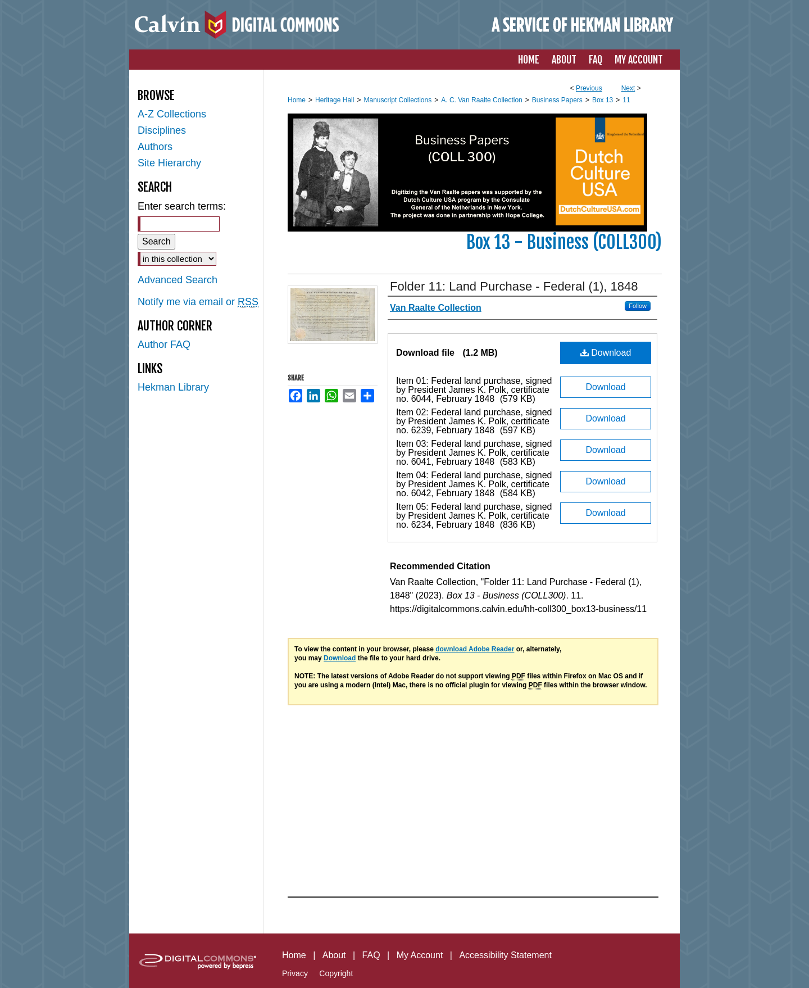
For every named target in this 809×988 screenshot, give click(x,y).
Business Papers (557, 100)
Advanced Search (177, 279)
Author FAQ (164, 344)
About (334, 955)
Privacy (295, 973)
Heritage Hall (334, 100)
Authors (155, 146)
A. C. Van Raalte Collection (481, 100)
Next (628, 88)
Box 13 (602, 100)
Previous (589, 88)
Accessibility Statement (505, 955)
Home (297, 100)
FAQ (371, 955)
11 (626, 100)
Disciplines (162, 130)
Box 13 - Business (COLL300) (564, 242)
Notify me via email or (198, 302)
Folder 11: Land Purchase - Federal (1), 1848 (514, 286)
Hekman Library (173, 387)
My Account (420, 955)
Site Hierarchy (169, 163)
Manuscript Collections (397, 100)
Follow (638, 305)
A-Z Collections (172, 114)
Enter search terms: (182, 206)
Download (605, 352)
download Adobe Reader (474, 649)
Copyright (336, 973)
